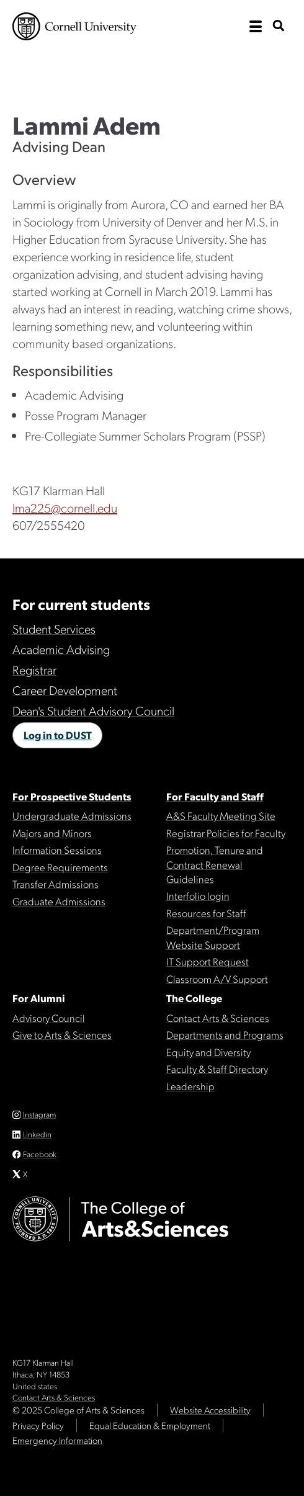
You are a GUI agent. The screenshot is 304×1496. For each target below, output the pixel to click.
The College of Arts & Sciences (136, 70)
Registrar (34, 669)
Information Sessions (57, 849)
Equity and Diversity (208, 1052)
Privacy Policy (38, 1425)
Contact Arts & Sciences (217, 1017)
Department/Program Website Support (212, 937)
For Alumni (38, 998)
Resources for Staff (206, 913)
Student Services (54, 628)
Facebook (39, 1154)
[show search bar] (279, 26)
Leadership (190, 1086)
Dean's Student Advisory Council (93, 710)
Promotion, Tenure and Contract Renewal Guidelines (214, 864)
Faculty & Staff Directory (217, 1068)
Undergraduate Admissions (72, 815)
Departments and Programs (225, 1034)
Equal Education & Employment (149, 1425)
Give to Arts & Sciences (62, 1034)
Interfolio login (198, 895)
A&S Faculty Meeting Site (220, 815)
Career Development (64, 690)
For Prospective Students (72, 796)
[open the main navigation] (256, 27)
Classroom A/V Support (217, 978)
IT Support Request (207, 961)
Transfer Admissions (55, 883)
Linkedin (37, 1134)
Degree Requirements (60, 867)
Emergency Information (57, 1440)
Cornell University (74, 26)
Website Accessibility (210, 1410)
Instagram (39, 1114)
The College (194, 998)
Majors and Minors (52, 833)
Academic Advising (61, 649)
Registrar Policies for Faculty (225, 833)
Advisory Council (48, 1017)
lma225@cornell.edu (64, 507)
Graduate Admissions (58, 901)
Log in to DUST (58, 734)
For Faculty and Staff (215, 796)
